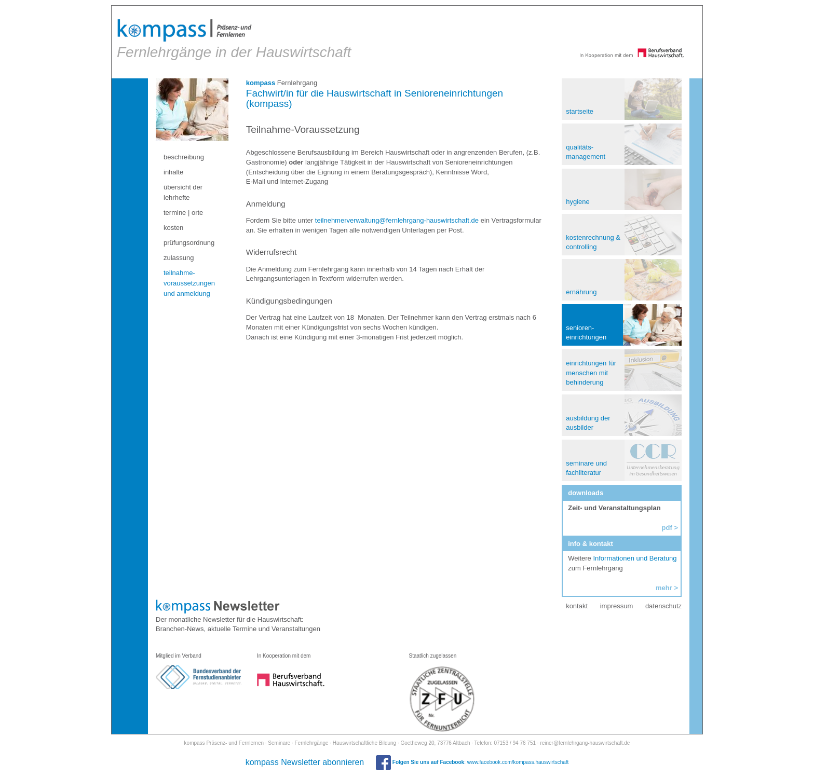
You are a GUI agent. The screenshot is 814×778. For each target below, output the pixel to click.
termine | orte (183, 212)
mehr (664, 588)
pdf (667, 527)
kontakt (577, 606)
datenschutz (663, 606)
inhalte (173, 172)
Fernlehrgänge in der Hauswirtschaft (234, 39)
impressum (616, 606)
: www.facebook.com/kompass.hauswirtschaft (472, 762)
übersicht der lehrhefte (183, 192)
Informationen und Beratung (634, 558)
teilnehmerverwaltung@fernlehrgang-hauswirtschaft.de (397, 220)
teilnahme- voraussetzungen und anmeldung (189, 283)
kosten (173, 227)
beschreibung (184, 157)
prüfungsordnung (189, 243)
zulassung (179, 258)
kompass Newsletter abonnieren (305, 762)
